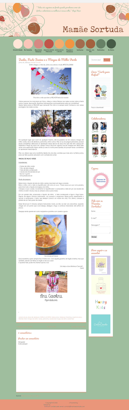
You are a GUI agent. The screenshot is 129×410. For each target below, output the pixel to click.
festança (62, 317)
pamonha (46, 319)
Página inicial (51, 327)
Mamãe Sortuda (36, 62)
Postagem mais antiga (78, 327)
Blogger (81, 403)
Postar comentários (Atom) (31, 396)
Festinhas (69, 317)
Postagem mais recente (25, 327)
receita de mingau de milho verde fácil (61, 319)
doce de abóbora (33, 317)
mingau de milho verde (34, 319)
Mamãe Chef (23, 319)
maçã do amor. (77, 317)
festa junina (55, 317)
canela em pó (23, 317)
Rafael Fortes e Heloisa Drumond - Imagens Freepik (68, 405)
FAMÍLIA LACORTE (45, 317)
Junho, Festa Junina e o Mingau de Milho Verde (48, 59)
